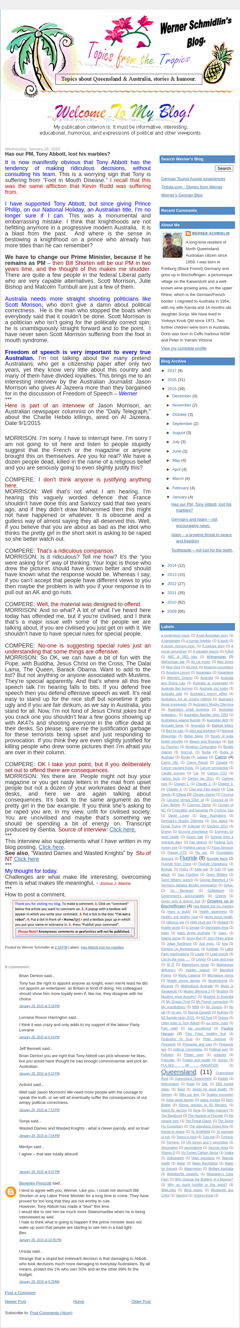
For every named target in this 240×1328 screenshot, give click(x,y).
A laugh (222, 640)
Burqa (185, 757)
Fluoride (188, 858)
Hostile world (170, 927)
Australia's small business (188, 709)
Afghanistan (216, 656)
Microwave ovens (220, 975)
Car (196, 773)
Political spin (218, 1049)
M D (170, 964)
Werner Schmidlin (211, 233)
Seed (181, 1089)
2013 (172, 574)
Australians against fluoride (181, 720)
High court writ (200, 922)
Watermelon (193, 1168)
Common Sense (199, 805)
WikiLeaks (168, 1190)
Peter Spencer (214, 1039)
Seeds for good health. (209, 1089)
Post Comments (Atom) (51, 1312)
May (176, 460)
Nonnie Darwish (199, 1012)
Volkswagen (175, 1158)
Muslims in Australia (219, 996)
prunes (223, 1060)
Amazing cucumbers (218, 667)
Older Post (141, 1301)
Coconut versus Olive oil (185, 800)
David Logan (178, 815)
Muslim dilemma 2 (196, 991)
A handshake (170, 640)
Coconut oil (219, 800)
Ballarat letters (222, 725)
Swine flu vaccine (174, 1110)
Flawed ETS (177, 852)
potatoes (220, 1054)
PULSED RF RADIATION (189, 1065)
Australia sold (171, 694)
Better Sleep (193, 736)
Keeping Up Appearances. (180, 949)
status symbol (210, 1100)
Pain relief (169, 1028)
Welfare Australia (220, 1168)
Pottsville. (168, 1060)
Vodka (228, 1152)
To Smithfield (200, 1131)
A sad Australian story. (212, 635)
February (181, 488)
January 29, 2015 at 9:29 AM (39, 1281)
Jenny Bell (194, 938)
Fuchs (183, 869)
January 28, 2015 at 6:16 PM (39, 1037)
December (182, 396)
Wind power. (193, 1190)
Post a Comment (20, 1292)
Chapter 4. (174, 789)
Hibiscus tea (175, 922)
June (177, 451)
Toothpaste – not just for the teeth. (202, 550)
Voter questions (203, 1158)
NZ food (206, 1017)
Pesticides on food (177, 1039)
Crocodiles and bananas (190, 810)
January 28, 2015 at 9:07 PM (39, 1172)
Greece (220, 896)
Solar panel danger (180, 1100)
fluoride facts (217, 858)
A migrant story (213, 646)
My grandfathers (173, 1007)
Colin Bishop (170, 805)
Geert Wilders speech (177, 880)
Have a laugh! (179, 911)
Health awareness (213, 911)
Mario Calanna (189, 975)
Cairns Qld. (170, 762)
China (181, 794)
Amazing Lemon (178, 672)
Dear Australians (213, 815)
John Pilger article (220, 938)
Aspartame (225, 672)
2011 (172, 592)
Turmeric (227, 1137)
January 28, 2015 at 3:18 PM (39, 1006)
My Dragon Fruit (178, 1001)
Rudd (190, 1084)
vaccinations (193, 1147)
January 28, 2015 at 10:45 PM (40, 1240)
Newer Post (15, 1301)
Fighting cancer (194, 847)
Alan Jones (225, 662)
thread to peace (172, 1131)
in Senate (192, 927)
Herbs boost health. (219, 917)
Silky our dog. (189, 1094)
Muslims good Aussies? (178, 996)
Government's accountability (183, 896)
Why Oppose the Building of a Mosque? (204, 1179)
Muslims (222, 991)
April (177, 469)
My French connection (212, 1001)
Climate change (204, 794)
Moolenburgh (217, 980)
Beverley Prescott (35, 1183)
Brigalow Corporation (201, 747)
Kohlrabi (212, 949)
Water (181, 1163)
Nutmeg (222, 1012)
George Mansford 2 (213, 880)
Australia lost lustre (213, 688)
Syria (196, 1110)
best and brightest (202, 731)
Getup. (228, 885)
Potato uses (194, 1054)
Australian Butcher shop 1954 (206, 715)
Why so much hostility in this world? (197, 1184)
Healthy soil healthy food (179, 917)
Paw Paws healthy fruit (205, 1033)
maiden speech (198, 970)
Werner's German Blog (182, 195)
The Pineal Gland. (198, 1121)
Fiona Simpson (222, 847)
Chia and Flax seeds (204, 789)
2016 (172, 379)
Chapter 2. (203, 784)
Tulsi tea (208, 1137)
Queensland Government (193, 1078)
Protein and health (196, 1060)
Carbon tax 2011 (201, 778)
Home (79, 1301)
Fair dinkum (198, 842)
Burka (206, 752)
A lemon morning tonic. (178, 646)
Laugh (199, 954)
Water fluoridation (205, 1163)
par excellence (199, 1028)
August (179, 432)
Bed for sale (175, 731)
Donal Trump (171, 826)
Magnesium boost (195, 964)
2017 (172, 370)
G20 (218, 869)
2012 (172, 583)
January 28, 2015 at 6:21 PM (39, 1073)
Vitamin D (168, 1152)
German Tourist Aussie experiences (193, 178)
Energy (166, 831)
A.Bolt (229, 651)
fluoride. (167, 869)
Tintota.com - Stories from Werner (191, 187)
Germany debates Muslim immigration (189, 885)
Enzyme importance (193, 831)
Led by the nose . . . (175, 959)
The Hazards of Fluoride (205, 1115)
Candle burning (173, 773)
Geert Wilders (216, 874)
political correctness (187, 1049)
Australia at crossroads (210, 683)
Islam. (223, 933)
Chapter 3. (225, 784)
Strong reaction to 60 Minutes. (203, 1105)
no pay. (177, 1012)
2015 (172, 388)
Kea (225, 943)
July (176, 441)
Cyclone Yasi (223, 810)
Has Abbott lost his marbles (102, 947)
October (180, 414)
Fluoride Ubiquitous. (213, 864)
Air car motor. (201, 662)
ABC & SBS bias (182, 657)
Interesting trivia (216, 927)
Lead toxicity (219, 954)
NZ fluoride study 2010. (178, 1017)
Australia (206, 678)
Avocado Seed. (172, 725)
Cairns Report (197, 762)
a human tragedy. (198, 640)
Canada (221, 762)
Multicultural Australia (197, 986)
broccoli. (187, 752)
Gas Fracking (188, 874)
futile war (201, 869)
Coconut (227, 794)
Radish (223, 1078)
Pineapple (168, 1044)
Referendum (170, 1084)
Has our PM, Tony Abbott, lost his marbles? (57, 154)
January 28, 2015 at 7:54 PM (39, 1135)
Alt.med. (192, 667)
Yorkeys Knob (204, 1195)
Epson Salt (195, 837)
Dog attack (219, 821)
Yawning (181, 1195)
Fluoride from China (176, 864)
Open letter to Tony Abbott (180, 1023)
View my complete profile (183, 348)
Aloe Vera (173, 667)
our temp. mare (217, 1023)
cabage (202, 757)
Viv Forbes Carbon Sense (200, 1152)
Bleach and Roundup (205, 741)
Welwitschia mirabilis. (183, 1174)
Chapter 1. (181, 784)
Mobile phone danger (183, 980)
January (180, 497)
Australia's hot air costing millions (186, 699)
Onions (223, 1017)
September (183, 423)
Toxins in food (187, 1137)
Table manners (217, 1110)
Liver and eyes (222, 959)
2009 (172, 611)
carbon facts (170, 778)
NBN (195, 1007)
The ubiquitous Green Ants (208, 1126)
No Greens (214, 1007)
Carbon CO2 (217, 773)
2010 (172, 602)
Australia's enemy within (208, 694)
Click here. (122, 829)
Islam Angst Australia (193, 933)
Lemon (201, 959)
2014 (172, 565)
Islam (165, 933)
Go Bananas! (182, 890)
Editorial (194, 826)
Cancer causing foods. (177, 768)
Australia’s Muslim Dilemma (213, 704)
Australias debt (217, 720)
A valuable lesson (206, 651)
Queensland (178, 1071)
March (178, 478)
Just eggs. (207, 943)
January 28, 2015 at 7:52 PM (39, 1110)
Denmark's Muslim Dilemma (182, 821)
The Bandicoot (171, 1115)
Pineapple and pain (197, 1044)
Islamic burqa (171, 938)
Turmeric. (173, 1142)
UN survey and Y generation (207, 1142)
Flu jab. (201, 852)
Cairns (221, 757)
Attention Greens (180, 678)
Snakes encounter (220, 1094)
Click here (51, 847)
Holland (222, 922)
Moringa (167, 986)
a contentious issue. (175, 635)
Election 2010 (217, 826)
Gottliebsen (216, 890)
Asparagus (204, 672)
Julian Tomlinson (179, 943)
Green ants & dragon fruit (180, 901)
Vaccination (169, 1147)
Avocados (198, 725)
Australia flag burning (177, 688)
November (182, 405)
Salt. (205, 1084)
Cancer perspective (214, 768)
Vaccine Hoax (218, 1147)
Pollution (167, 1054)
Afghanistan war (173, 662)
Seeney (166, 1094)
